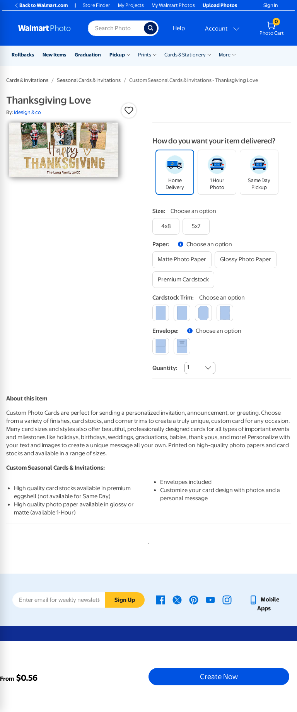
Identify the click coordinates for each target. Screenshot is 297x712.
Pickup (117, 55)
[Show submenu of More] (234, 54)
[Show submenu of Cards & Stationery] (209, 54)
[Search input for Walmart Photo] (116, 28)
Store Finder (96, 5)
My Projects (131, 5)
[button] (128, 110)
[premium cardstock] (183, 279)
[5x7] (196, 226)
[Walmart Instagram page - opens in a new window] (227, 599)
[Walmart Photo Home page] (44, 28)
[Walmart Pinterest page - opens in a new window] (193, 599)
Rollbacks (23, 55)
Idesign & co (27, 112)
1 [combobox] (188, 367)
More (224, 55)
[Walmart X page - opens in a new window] (177, 599)
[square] (160, 313)
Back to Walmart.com (41, 5)
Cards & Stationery (185, 55)
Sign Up (124, 599)
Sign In (270, 5)
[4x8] (165, 226)
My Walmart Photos (173, 5)
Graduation (88, 55)
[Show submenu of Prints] (154, 54)
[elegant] (203, 313)
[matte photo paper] (182, 259)
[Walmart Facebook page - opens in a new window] (160, 599)
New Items (54, 55)
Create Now (219, 676)
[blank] (160, 346)
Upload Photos (220, 5)
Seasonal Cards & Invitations (89, 80)
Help (179, 28)
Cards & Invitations (27, 80)
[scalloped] (225, 313)
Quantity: (165, 368)
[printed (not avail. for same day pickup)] (182, 346)
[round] (182, 313)
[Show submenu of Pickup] (128, 54)
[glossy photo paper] (246, 259)
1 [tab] (147, 542)
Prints (144, 55)
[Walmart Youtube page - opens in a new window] (210, 599)
